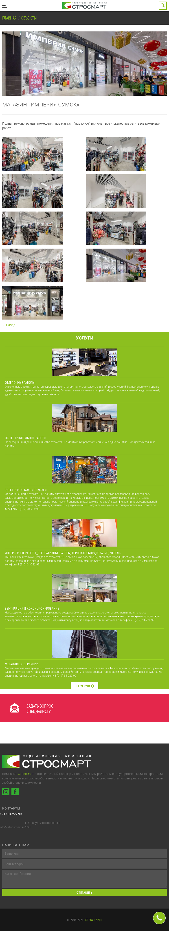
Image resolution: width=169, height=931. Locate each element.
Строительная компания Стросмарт (84, 5)
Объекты (29, 18)
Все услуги (84, 686)
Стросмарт (26, 774)
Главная (10, 18)
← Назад (8, 325)
